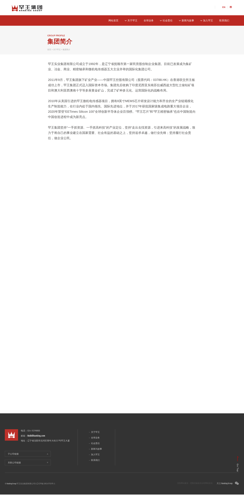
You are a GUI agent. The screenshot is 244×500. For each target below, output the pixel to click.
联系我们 (224, 20)
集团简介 (66, 49)
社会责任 (166, 20)
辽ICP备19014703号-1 (45, 489)
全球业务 (149, 20)
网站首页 (113, 20)
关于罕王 (131, 20)
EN (223, 7)
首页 (49, 49)
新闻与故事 (186, 20)
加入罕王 (206, 20)
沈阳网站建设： (183, 489)
